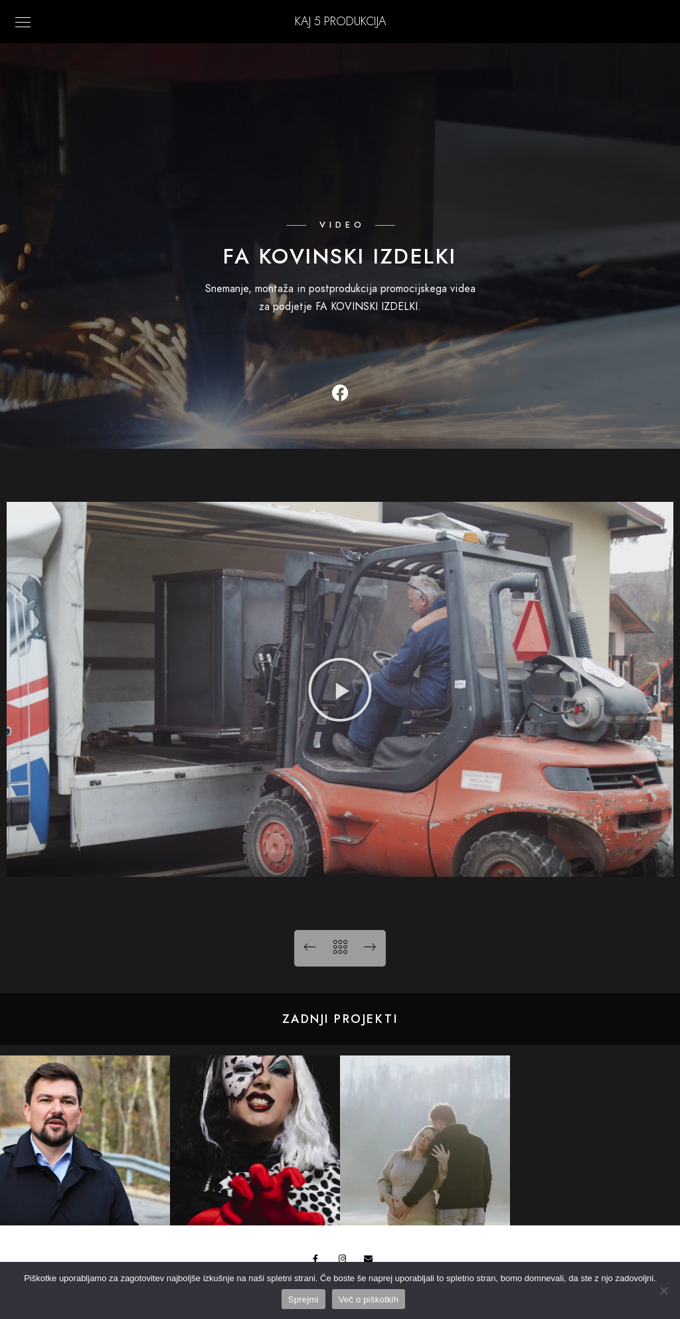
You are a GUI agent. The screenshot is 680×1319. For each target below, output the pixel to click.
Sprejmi (303, 1299)
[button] (340, 690)
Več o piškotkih (368, 1299)
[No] (663, 1290)
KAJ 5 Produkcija (340, 21)
